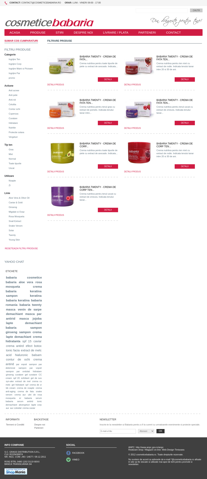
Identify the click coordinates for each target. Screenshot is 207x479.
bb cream (11, 388)
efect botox (34, 346)
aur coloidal (15, 408)
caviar (37, 341)
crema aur (20, 394)
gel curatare (31, 374)
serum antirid (25, 401)
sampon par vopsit (30, 368)
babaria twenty (30, 304)
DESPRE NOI (83, 32)
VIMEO (75, 459)
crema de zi (35, 385)
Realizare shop (135, 449)
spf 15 (26, 341)
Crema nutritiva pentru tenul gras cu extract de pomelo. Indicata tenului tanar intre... (97, 110)
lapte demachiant (18, 336)
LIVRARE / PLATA (115, 32)
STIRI (59, 32)
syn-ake (10, 381)
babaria (11, 277)
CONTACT (173, 32)
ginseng (10, 374)
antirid (10, 318)
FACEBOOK (78, 453)
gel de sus (36, 378)
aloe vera (26, 282)
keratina (36, 291)
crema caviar (28, 408)
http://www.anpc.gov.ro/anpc (150, 447)
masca (11, 309)
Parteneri (38, 428)
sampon (25, 332)
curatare (19, 374)
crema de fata (26, 391)
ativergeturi (24, 405)
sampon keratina (24, 295)
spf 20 (16, 378)
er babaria (25, 398)
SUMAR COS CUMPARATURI (21, 40)
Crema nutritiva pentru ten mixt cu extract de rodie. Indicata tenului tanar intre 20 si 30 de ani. (175, 66)
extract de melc (31, 350)
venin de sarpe (29, 309)
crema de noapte (25, 388)
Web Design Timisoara (173, 449)
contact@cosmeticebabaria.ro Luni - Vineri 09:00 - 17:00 (55, 2)
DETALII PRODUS (55, 85)
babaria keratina (18, 300)
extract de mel (23, 381)
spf (27, 385)
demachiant (14, 314)
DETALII (108, 79)
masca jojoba (30, 318)
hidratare (37, 371)
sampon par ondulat (18, 371)
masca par (33, 314)
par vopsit (21, 364)
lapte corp (36, 405)
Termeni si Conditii (15, 424)
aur (7, 408)
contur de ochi (18, 359)
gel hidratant (18, 385)
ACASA (15, 32)
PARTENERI (147, 32)
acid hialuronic (17, 355)
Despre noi (39, 424)
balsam (36, 355)
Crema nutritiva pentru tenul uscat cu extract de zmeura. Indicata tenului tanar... (174, 110)
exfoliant (25, 378)
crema (37, 332)
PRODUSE (37, 32)
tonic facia (13, 350)
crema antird (15, 346)
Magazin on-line (153, 449)
